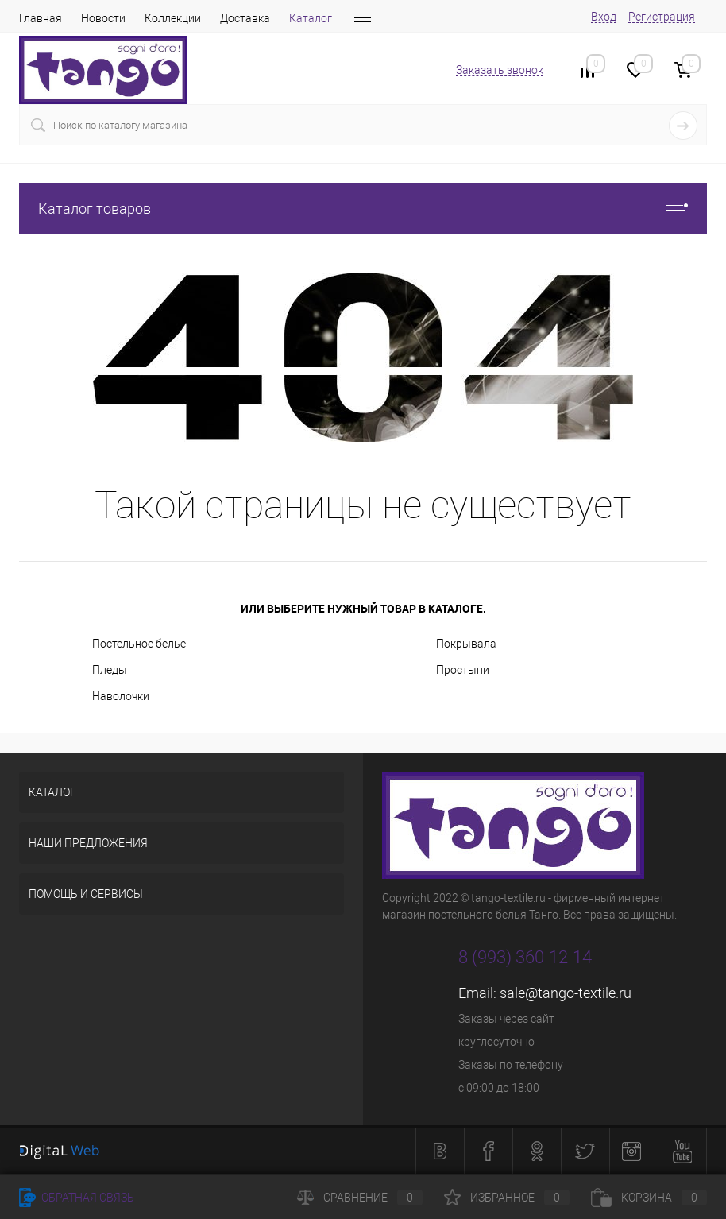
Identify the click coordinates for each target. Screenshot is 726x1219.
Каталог (310, 18)
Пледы (109, 670)
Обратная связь (76, 1197)
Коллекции (173, 18)
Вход (603, 16)
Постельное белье (139, 643)
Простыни (462, 670)
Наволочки (120, 696)
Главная (40, 18)
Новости (103, 18)
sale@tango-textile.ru (565, 993)
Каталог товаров (363, 208)
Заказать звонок (499, 70)
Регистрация (661, 16)
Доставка (245, 18)
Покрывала (466, 643)
